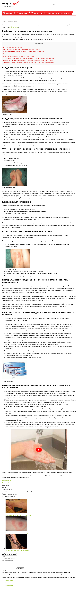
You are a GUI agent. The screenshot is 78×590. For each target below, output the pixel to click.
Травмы (36, 13)
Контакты (8, 584)
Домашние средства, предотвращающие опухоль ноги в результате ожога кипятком (28, 62)
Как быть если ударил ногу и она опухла (18, 515)
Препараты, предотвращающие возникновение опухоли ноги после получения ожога (29, 58)
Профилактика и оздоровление (58, 13)
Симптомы (23, 13)
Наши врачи (9, 587)
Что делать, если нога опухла (12, 47)
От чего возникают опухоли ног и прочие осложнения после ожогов (23, 51)
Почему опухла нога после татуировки (17, 550)
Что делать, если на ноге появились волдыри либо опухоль (21, 49)
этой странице (13, 27)
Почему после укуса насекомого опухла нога (19, 533)
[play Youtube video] (39, 449)
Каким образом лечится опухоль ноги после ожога (18, 56)
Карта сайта (9, 582)
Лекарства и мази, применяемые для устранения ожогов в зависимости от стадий (28, 60)
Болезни (9, 13)
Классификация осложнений (12, 54)
